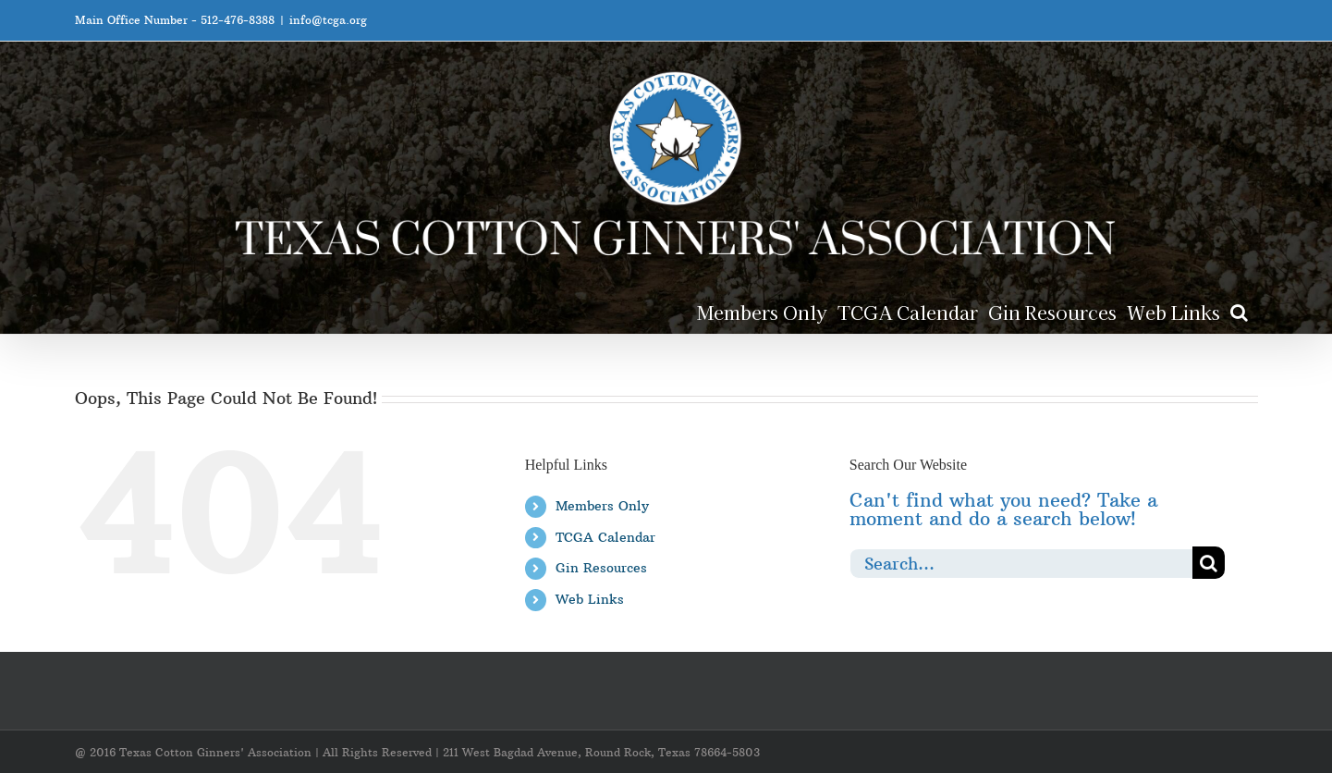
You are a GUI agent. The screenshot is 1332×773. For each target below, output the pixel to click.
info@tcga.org (328, 20)
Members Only (602, 505)
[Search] (1208, 562)
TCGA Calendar (605, 537)
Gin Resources (601, 567)
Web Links (590, 599)
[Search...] (1021, 562)
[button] (1239, 311)
